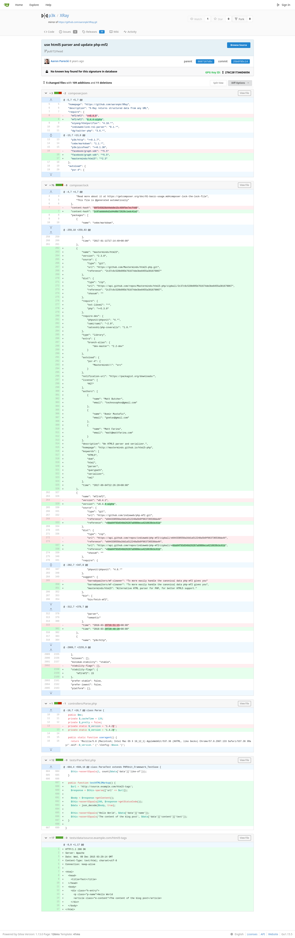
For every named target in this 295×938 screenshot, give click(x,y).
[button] (46, 93)
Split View (218, 82)
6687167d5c (205, 61)
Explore (34, 5)
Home (19, 5)
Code (49, 31)
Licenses (252, 934)
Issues (68, 31)
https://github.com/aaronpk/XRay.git (77, 22)
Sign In (283, 5)
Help (48, 5)
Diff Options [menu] (240, 82)
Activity (130, 31)
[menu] (236, 934)
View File (244, 93)
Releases (93, 31)
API (263, 934)
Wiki (114, 31)
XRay (64, 15)
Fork (239, 19)
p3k (52, 15)
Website (273, 934)
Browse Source (238, 45)
